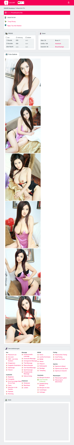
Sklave (41, 361)
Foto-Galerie (11, 54)
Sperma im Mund (60, 366)
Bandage (42, 368)
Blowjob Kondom (44, 377)
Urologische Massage (30, 361)
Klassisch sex (12, 355)
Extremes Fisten (60, 359)
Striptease (27, 383)
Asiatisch (58, 43)
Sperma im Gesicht (61, 371)
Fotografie (11, 379)
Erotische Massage (29, 358)
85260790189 (12, 17)
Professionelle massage (28, 355)
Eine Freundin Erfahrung (43, 380)
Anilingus (42, 392)
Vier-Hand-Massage (30, 367)
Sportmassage (28, 370)
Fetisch (10, 370)
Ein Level (11, 357)
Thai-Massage (28, 363)
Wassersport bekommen (59, 381)
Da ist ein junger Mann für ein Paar (15, 382)
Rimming (10, 394)
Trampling (42, 370)
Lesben (26, 387)
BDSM (41, 359)
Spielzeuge (11, 367)
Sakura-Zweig (28, 376)
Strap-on (42, 364)
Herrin (41, 355)
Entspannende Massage (28, 373)
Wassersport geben (61, 378)
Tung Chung (10, 21)
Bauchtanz (27, 385)
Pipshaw (10, 391)
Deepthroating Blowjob (43, 384)
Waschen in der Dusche (12, 388)
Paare (10, 385)
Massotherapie (28, 365)
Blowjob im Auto (44, 387)
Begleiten (11, 377)
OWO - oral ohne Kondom (13, 360)
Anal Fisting (58, 357)
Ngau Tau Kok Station (13, 25)
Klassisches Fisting (61, 355)
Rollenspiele (43, 366)
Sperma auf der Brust (61, 368)
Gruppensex (11, 363)
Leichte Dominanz (44, 357)
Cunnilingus (43, 390)
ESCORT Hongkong (9, 8)
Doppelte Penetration (14, 365)
